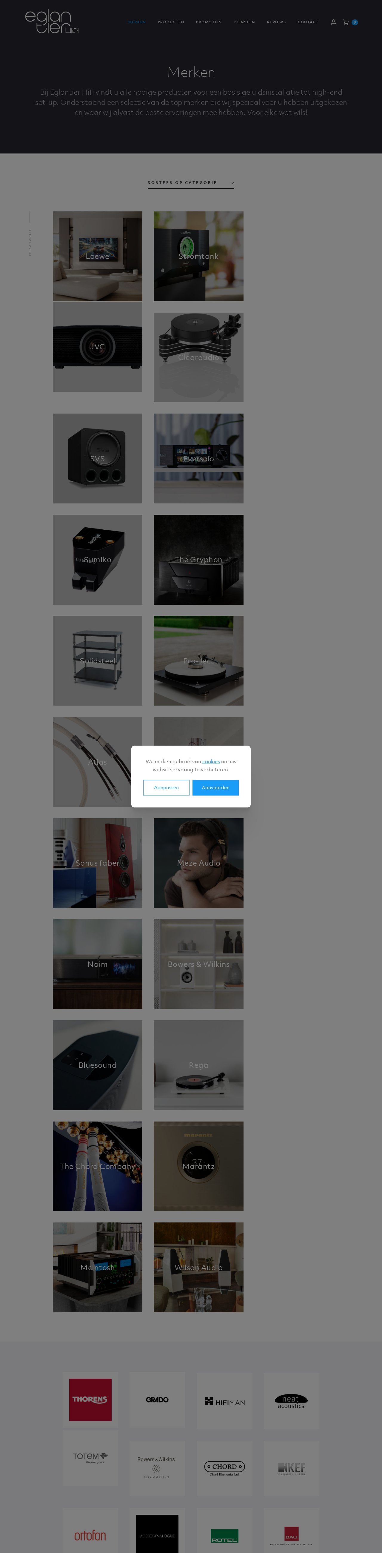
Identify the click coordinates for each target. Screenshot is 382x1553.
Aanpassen (166, 787)
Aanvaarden (215, 787)
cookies (211, 761)
